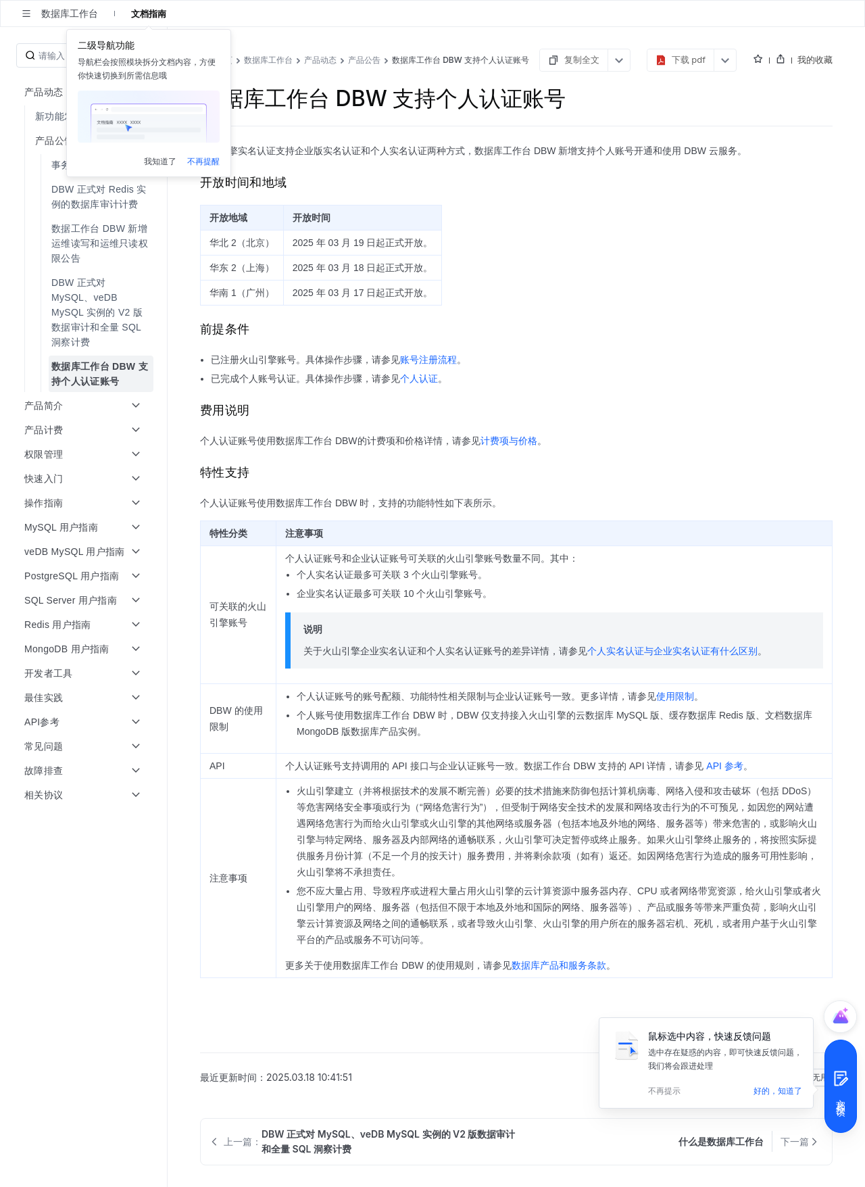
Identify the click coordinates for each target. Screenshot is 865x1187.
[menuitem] (84, 116)
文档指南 (148, 13)
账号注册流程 (428, 359)
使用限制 (675, 696)
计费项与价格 (508, 440)
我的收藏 (815, 59)
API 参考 (724, 765)
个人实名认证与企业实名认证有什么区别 (672, 651)
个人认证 (419, 378)
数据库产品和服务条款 (559, 965)
